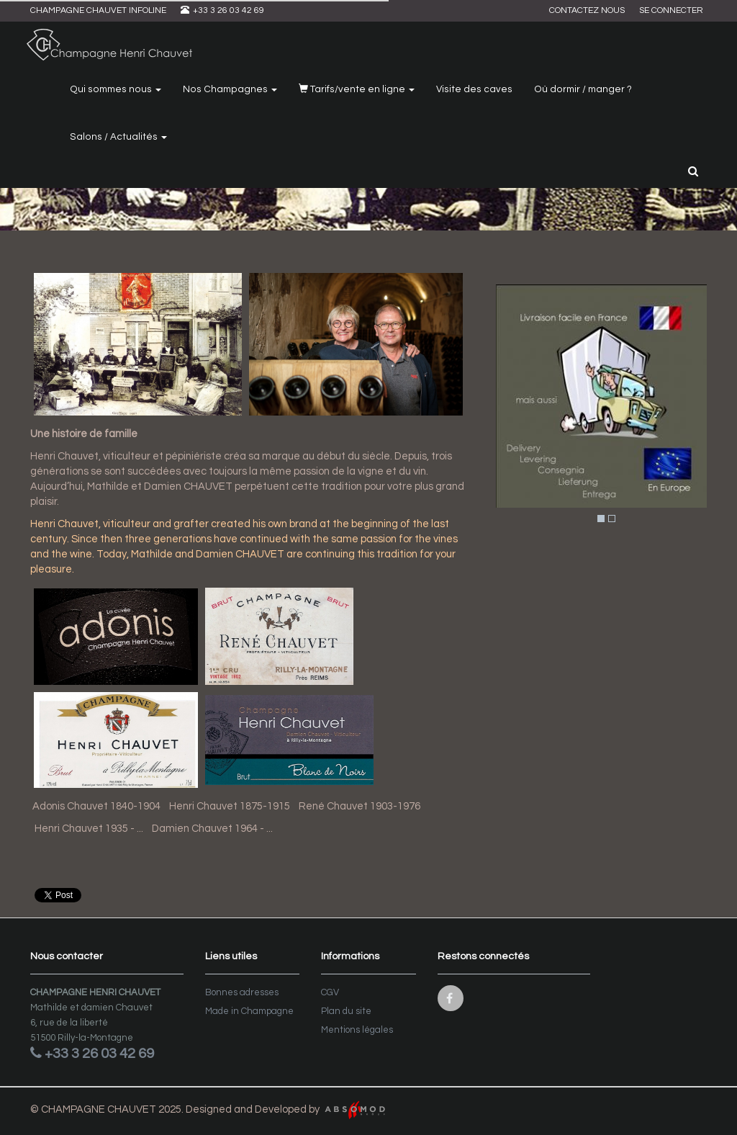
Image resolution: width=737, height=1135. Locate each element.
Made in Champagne (249, 1011)
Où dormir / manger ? (583, 89)
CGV (330, 992)
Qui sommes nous (115, 89)
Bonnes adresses (242, 992)
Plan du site (346, 1011)
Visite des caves (474, 89)
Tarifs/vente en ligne (357, 89)
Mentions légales (357, 1030)
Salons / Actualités (118, 137)
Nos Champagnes (230, 89)
